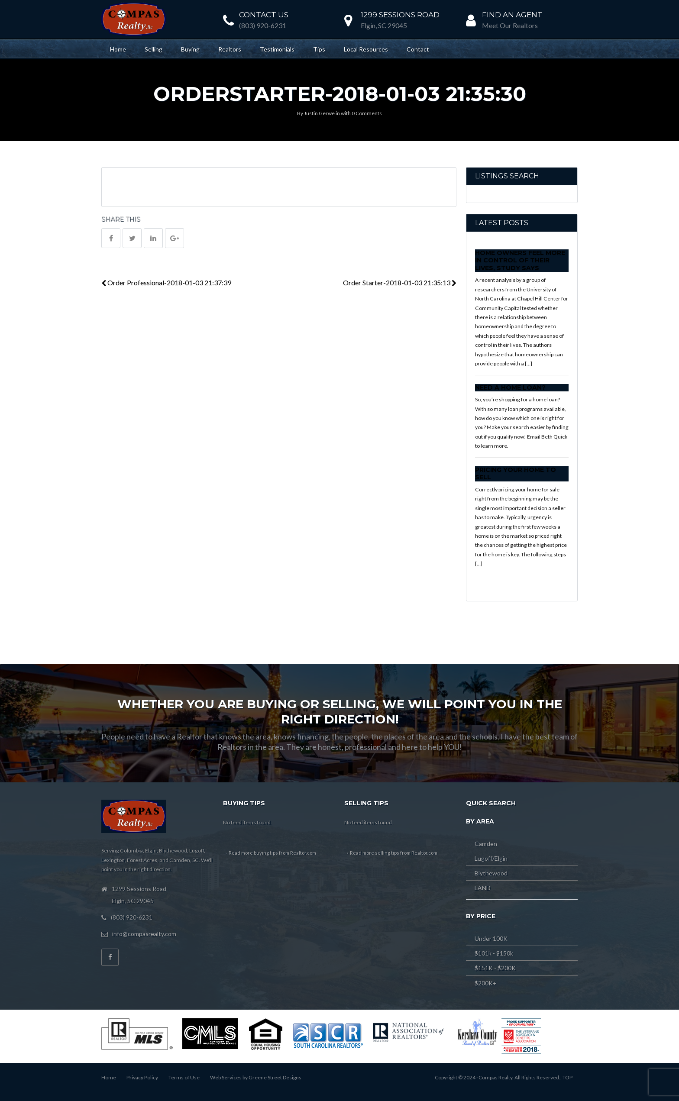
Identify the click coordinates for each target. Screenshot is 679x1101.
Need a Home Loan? (510, 387)
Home (118, 49)
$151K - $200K (495, 968)
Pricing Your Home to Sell (515, 473)
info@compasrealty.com (144, 933)
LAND (483, 887)
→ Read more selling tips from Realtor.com (390, 853)
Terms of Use (184, 1077)
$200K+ (486, 983)
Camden (486, 843)
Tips (319, 49)
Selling (153, 49)
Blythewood (491, 873)
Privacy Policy (142, 1077)
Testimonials (277, 49)
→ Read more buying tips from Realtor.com (269, 853)
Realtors (229, 49)
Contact (418, 49)
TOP (567, 1077)
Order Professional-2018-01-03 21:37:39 (166, 282)
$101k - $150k (494, 953)
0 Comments (367, 113)
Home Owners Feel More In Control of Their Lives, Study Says (520, 260)
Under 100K (491, 938)
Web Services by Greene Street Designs (255, 1077)
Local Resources (366, 49)
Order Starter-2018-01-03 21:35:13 (399, 282)
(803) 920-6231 (262, 25)
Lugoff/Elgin (491, 858)
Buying (190, 49)
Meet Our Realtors (510, 25)
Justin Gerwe (319, 113)
